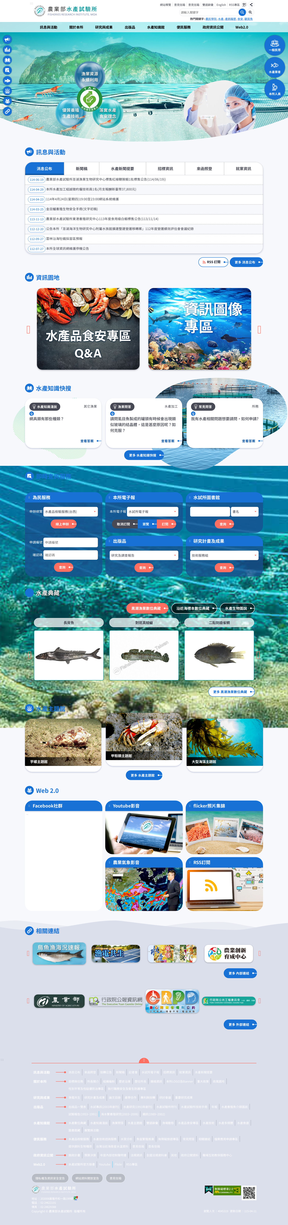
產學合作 (130, 1097)
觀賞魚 (248, 18)
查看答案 (87, 441)
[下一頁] (259, 329)
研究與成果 (104, 27)
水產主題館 (7, 90)
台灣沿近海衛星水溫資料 (112, 1146)
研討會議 (165, 1097)
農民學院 (211, 18)
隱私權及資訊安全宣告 (50, 1178)
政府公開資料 (190, 1155)
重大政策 (203, 1081)
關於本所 (76, 27)
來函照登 (204, 168)
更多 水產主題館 (143, 775)
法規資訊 (136, 1155)
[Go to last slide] (28, 953)
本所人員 (275, 94)
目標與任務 (76, 1081)
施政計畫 (74, 1155)
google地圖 (76, 1198)
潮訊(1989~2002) (153, 1114)
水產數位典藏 (77, 1123)
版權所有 (80, 1211)
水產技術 (208, 1123)
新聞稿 (81, 168)
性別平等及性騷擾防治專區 (86, 1088)
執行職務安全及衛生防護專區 (127, 1088)
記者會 (133, 1072)
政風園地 (219, 1081)
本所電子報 (118, 511)
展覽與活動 (91, 1130)
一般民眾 (275, 50)
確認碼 (38, 554)
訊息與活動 (48, 27)
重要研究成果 (184, 1097)
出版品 (130, 27)
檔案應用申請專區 (226, 1139)
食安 (240, 18)
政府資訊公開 (213, 27)
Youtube (105, 1164)
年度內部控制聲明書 (113, 1155)
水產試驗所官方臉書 (82, 1164)
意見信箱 (179, 5)
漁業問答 (118, 1123)
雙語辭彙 (207, 5)
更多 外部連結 (239, 1024)
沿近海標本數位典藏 (192, 608)
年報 (214, 1107)
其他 (174, 1155)
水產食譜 (243, 1123)
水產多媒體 (225, 1123)
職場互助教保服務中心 (217, 1155)
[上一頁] (28, 329)
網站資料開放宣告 (87, 1178)
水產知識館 (156, 27)
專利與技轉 (148, 1097)
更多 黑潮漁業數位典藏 (230, 691)
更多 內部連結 (239, 973)
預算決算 (90, 1155)
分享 (251, 4)
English (221, 5)
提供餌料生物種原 (80, 1146)
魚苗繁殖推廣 (145, 1139)
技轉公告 (106, 1072)
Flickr (118, 1164)
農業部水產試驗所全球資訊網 (70, 11)
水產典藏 (7, 80)
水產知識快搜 (7, 60)
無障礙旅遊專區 (168, 1139)
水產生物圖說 (236, 608)
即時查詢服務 (7, 70)
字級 (244, 4)
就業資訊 (243, 168)
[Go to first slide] (258, 655)
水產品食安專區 (188, 1123)
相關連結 (7, 111)
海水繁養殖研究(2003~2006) (119, 1114)
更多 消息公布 (245, 262)
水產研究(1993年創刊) (137, 1107)
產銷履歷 (230, 18)
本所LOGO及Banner (179, 1081)
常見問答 (189, 1139)
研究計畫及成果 (208, 541)
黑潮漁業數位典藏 (146, 608)
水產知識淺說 (99, 1123)
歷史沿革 (125, 1081)
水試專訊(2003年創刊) (104, 1107)
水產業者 (275, 72)
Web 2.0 (7, 101)
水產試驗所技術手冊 (194, 1107)
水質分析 (126, 1139)
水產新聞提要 (122, 168)
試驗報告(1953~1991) (83, 1114)
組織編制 (109, 1081)
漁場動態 (168, 1123)
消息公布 (44, 168)
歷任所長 (140, 1081)
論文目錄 (115, 1097)
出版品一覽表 (77, 1107)
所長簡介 (93, 1081)
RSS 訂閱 (214, 261)
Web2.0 (241, 27)
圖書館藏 (74, 1130)
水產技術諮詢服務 (105, 1139)
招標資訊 (165, 168)
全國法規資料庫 (156, 1155)
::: (31, 3)
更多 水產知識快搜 (142, 455)
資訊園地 (7, 49)
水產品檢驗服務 (79, 1139)
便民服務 (184, 27)
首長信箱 (154, 1146)
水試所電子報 (150, 1072)
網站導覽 (165, 5)
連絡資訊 (156, 1081)
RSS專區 (234, 5)
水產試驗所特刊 (166, 1107)
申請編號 (36, 542)
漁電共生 (74, 1097)
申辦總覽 (36, 511)
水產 (221, 18)
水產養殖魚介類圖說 (234, 1107)
